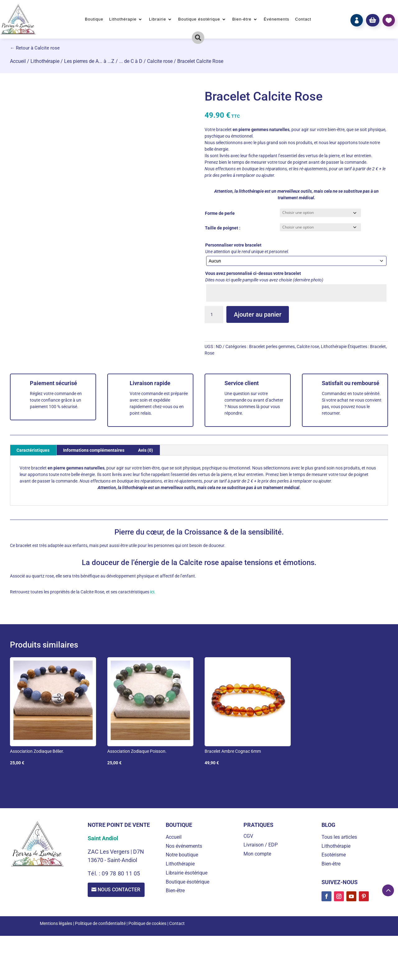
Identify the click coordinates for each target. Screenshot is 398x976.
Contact (303, 19)
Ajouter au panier (257, 314)
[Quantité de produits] (214, 314)
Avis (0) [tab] (145, 450)
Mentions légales (56, 923)
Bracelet (378, 346)
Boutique (94, 19)
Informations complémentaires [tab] (93, 450)
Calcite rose (160, 61)
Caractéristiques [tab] (32, 450)
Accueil (18, 61)
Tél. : (95, 873)
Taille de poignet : (222, 227)
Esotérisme (334, 855)
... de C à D (130, 61)
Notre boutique (182, 855)
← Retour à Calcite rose (35, 48)
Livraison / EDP (260, 845)
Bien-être (242, 19)
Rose (209, 353)
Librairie (157, 19)
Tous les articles (339, 837)
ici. (152, 591)
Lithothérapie (123, 19)
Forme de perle (220, 213)
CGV (248, 836)
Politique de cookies (147, 923)
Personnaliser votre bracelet (233, 245)
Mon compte (257, 854)
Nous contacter (120, 890)
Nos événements (184, 846)
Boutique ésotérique (199, 19)
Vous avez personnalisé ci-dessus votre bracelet (253, 273)
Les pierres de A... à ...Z (89, 61)
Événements (276, 19)
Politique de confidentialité (100, 923)
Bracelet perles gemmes (272, 346)
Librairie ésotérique (186, 873)
